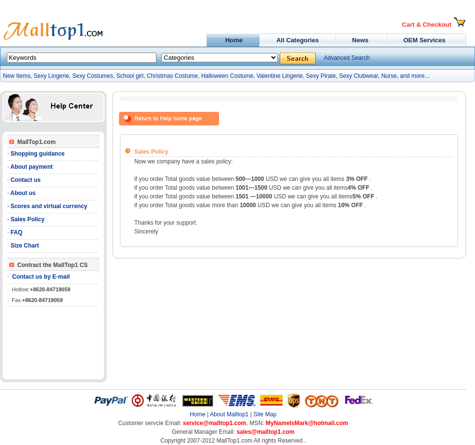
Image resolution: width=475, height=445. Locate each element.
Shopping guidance (37, 153)
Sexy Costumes (92, 75)
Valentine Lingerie (279, 75)
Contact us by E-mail (39, 276)
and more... (415, 75)
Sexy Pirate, (322, 75)
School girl (129, 75)
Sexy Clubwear (358, 75)
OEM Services (424, 40)
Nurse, (389, 75)
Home (233, 40)
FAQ (15, 232)
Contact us (24, 180)
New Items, (18, 75)
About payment (30, 166)
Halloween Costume (227, 75)
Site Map (265, 414)
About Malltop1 (229, 414)
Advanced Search (347, 57)
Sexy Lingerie (51, 75)
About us (22, 193)
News (361, 40)
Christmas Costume (172, 75)
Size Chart (24, 245)
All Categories (297, 40)
